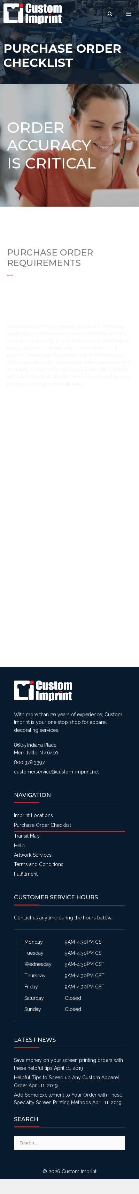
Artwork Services (33, 855)
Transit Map (27, 836)
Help (19, 845)
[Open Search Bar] (109, 14)
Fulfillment (26, 874)
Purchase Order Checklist (42, 825)
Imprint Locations (33, 815)
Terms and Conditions (38, 864)
